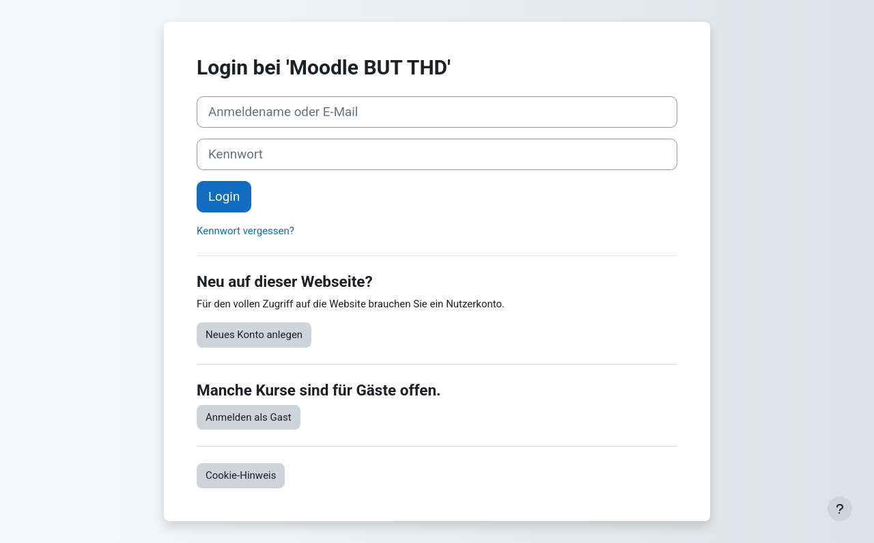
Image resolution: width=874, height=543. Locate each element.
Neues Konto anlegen (254, 335)
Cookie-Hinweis (241, 475)
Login (224, 196)
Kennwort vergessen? (245, 231)
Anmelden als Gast (249, 417)
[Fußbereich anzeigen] (840, 509)
